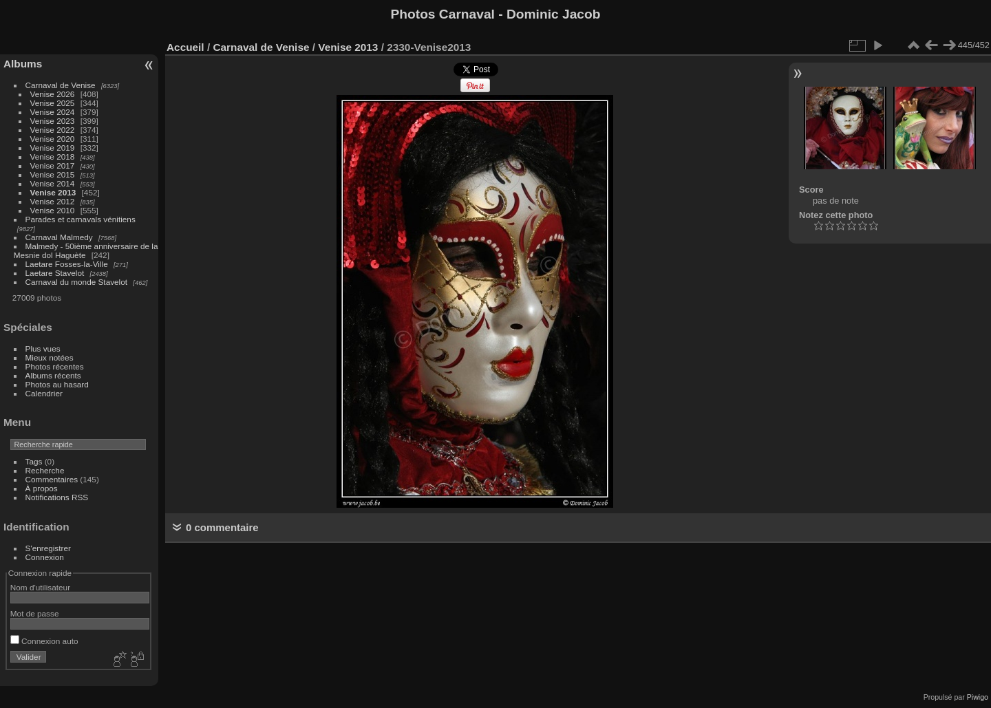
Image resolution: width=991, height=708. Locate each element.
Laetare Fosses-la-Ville (66, 263)
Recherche (45, 470)
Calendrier (44, 393)
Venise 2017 (52, 165)
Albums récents (53, 375)
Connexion (44, 557)
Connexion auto (44, 640)
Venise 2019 (52, 147)
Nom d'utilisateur (40, 587)
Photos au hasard (57, 384)
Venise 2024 (52, 111)
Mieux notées (49, 357)
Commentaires (51, 479)
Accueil (185, 47)
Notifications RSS (57, 497)
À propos (41, 488)
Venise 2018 (52, 156)
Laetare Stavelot (55, 272)
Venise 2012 (52, 201)
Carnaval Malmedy (59, 237)
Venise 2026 (52, 93)
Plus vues (43, 348)
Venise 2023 (52, 120)
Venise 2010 (52, 210)
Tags (34, 461)
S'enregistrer (48, 548)
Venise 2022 (52, 129)
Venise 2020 (52, 138)
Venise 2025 (52, 102)
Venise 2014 (52, 183)
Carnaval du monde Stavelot (76, 281)
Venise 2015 (52, 174)
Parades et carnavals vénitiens (80, 219)
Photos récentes (54, 366)
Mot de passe (34, 613)
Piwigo (977, 697)
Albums (22, 63)
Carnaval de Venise (60, 85)
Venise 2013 (53, 192)
